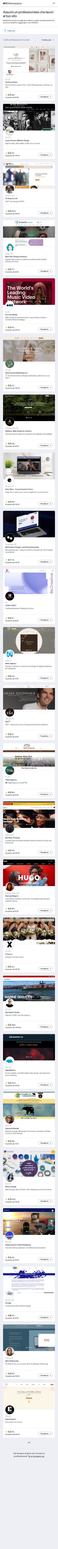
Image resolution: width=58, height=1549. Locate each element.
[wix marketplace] (12, 3)
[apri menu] (53, 3)
